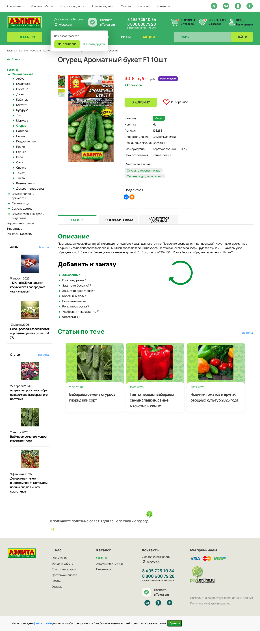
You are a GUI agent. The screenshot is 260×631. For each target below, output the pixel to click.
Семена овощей (22, 74)
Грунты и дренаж (74, 280)
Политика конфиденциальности (211, 603)
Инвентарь (14, 229)
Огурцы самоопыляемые (143, 170)
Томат (20, 173)
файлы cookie (42, 623)
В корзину (141, 102)
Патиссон (22, 131)
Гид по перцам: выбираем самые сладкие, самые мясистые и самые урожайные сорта (152, 400)
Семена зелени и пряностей (23, 196)
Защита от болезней (76, 285)
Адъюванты (71, 275)
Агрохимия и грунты (20, 223)
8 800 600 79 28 (141, 24)
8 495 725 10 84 (141, 19)
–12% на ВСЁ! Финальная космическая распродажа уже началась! (27, 287)
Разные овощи (26, 183)
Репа (19, 157)
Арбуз (20, 79)
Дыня (20, 94)
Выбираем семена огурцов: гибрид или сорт (92, 397)
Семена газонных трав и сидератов (28, 216)
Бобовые (22, 89)
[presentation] (77, 219)
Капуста (21, 105)
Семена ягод (20, 203)
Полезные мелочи (75, 301)
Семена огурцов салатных (144, 176)
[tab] (77, 220)
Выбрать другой (94, 44)
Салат (20, 162)
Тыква (20, 178)
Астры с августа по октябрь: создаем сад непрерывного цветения (29, 394)
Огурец (21, 126)
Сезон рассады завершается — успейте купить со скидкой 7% (29, 333)
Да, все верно (67, 44)
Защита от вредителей (78, 291)
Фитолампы (71, 317)
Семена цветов (22, 209)
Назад (16, 59)
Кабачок (22, 99)
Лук (18, 115)
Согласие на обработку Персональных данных (221, 598)
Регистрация (244, 24)
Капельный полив (75, 296)
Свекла (21, 168)
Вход (240, 20)
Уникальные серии (19, 234)
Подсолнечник (26, 141)
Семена (12, 70)
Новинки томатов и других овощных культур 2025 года (214, 397)
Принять (175, 623)
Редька (21, 152)
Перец (20, 136)
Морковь (22, 120)
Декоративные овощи (31, 188)
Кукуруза (22, 110)
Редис (20, 147)
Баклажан (23, 84)
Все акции (44, 247)
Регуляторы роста (75, 306)
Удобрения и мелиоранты (80, 312)
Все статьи (43, 354)
